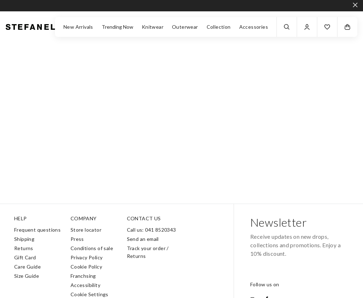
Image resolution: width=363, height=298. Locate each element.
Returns (23, 248)
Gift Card (25, 257)
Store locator (86, 230)
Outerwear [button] (185, 27)
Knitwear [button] (152, 27)
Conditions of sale (92, 248)
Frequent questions (37, 230)
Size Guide (26, 276)
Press (77, 239)
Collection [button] (219, 27)
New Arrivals (78, 27)
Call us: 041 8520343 (151, 230)
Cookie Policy (86, 267)
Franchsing (83, 276)
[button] (327, 27)
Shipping (24, 239)
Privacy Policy (87, 257)
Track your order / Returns (148, 252)
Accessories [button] (253, 27)
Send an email (143, 239)
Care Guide (27, 267)
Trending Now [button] (117, 27)
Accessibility (85, 285)
